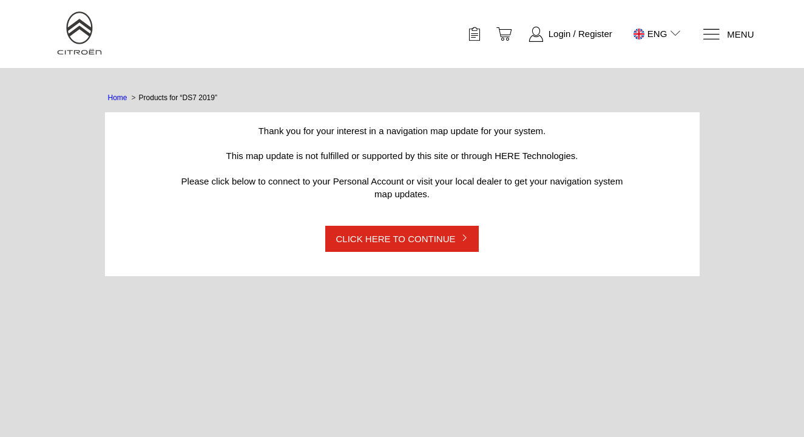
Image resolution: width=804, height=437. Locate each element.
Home (117, 97)
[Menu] (728, 34)
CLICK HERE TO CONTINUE (396, 239)
